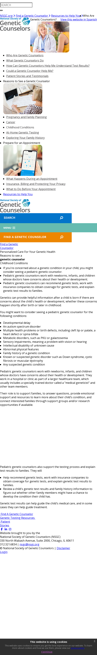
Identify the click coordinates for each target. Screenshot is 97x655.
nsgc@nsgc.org (29, 544)
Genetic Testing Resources (17, 518)
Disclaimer (63, 548)
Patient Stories (5, 523)
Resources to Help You (67, 16)
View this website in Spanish (78, 19)
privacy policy (77, 648)
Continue (46, 651)
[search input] (16, 5)
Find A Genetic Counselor (16, 514)
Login (3, 552)
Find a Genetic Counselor (33, 16)
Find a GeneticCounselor (9, 246)
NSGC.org (7, 16)
